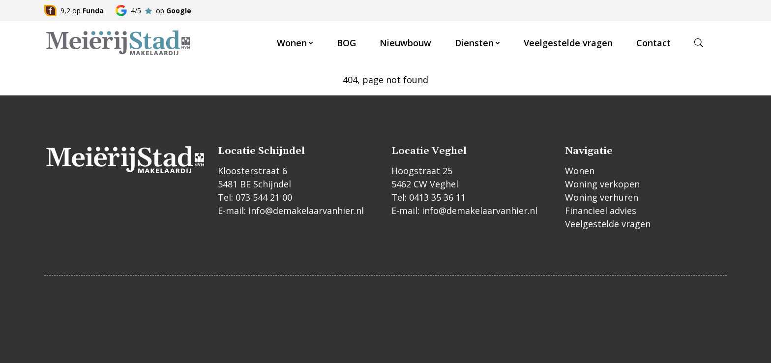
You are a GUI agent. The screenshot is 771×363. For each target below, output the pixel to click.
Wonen (292, 43)
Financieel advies (600, 210)
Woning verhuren (601, 197)
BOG (346, 43)
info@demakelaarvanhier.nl (306, 210)
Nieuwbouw (405, 43)
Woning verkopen (602, 184)
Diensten (474, 43)
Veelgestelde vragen (568, 43)
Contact (653, 43)
